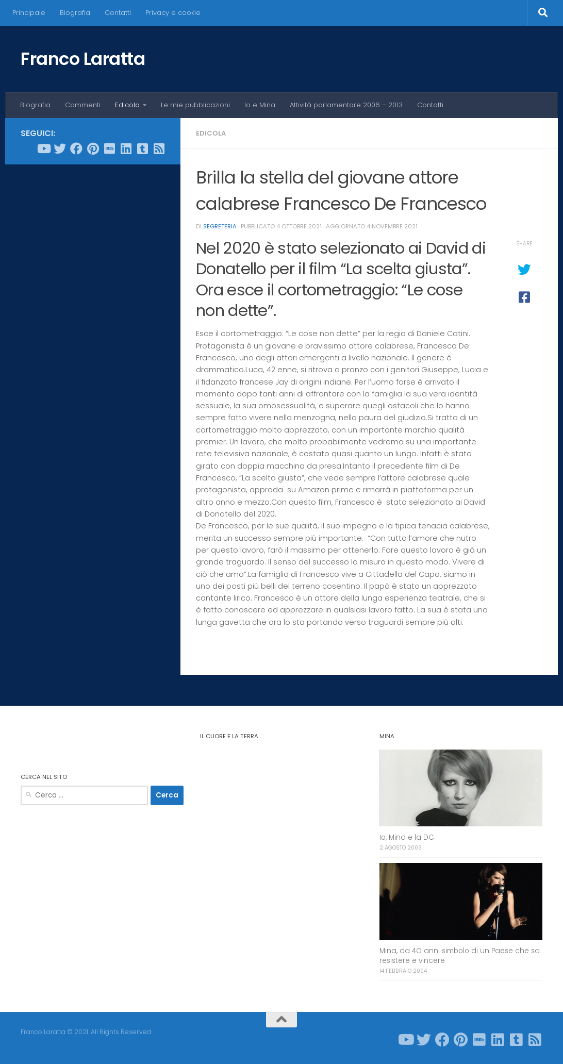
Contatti (118, 13)
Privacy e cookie (173, 13)
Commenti (83, 105)
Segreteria (220, 226)
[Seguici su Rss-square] (159, 148)
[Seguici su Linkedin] (126, 148)
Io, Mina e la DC (406, 837)
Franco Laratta (83, 58)
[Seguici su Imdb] (109, 148)
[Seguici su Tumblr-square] (142, 148)
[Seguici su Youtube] (43, 148)
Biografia (75, 13)
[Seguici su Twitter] (60, 148)
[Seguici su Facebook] (76, 148)
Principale (28, 13)
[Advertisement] (92, 239)
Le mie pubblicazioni (195, 105)
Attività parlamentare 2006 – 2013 (346, 105)
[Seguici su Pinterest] (93, 148)
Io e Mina (259, 105)
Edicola (127, 105)
